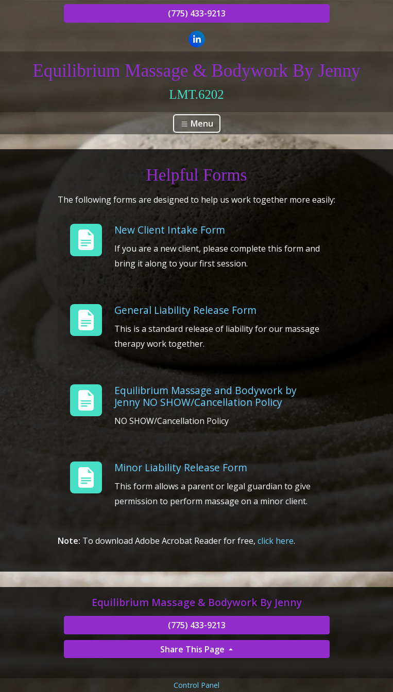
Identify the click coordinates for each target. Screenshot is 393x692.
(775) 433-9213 (197, 13)
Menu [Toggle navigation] (196, 123)
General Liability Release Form (185, 310)
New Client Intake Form (169, 230)
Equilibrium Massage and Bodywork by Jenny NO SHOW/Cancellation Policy (205, 396)
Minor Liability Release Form (180, 467)
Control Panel (196, 685)
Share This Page (193, 649)
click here (276, 540)
